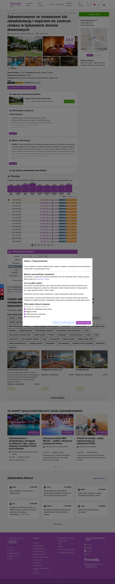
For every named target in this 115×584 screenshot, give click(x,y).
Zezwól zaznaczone (68, 322)
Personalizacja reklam (33, 316)
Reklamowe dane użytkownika (35, 314)
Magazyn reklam (31, 311)
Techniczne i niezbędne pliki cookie (37, 306)
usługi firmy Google (43, 279)
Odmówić (56, 322)
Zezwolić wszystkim (83, 322)
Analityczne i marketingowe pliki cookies (39, 309)
